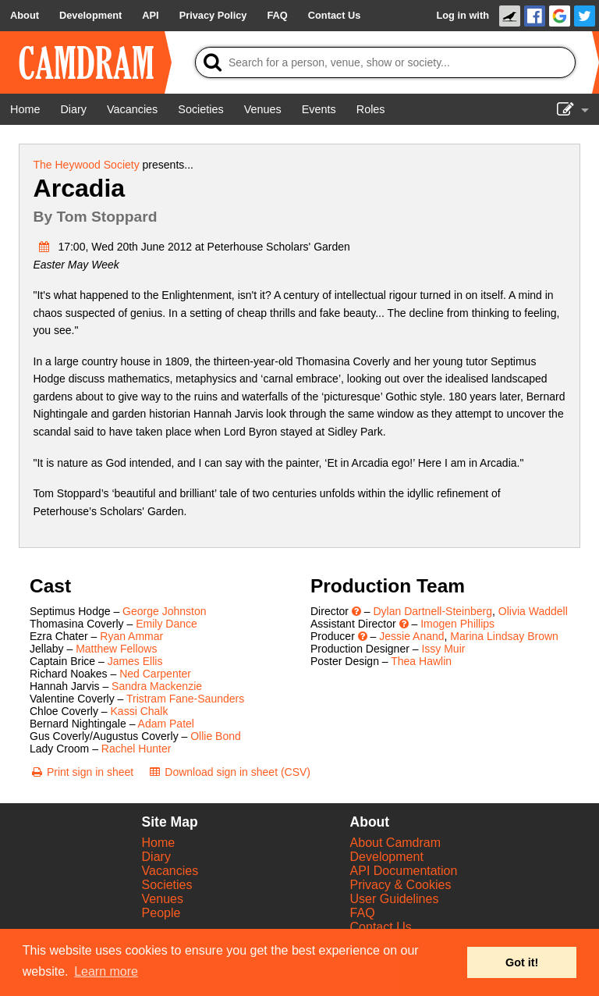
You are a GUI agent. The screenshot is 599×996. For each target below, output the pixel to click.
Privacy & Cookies (401, 884)
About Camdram (395, 842)
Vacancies (170, 870)
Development (387, 856)
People (161, 913)
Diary (156, 856)
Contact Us (381, 927)
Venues (162, 898)
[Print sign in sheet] (81, 772)
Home (158, 842)
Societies (167, 884)
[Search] (385, 62)
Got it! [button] (521, 962)
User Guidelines (394, 898)
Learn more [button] (106, 971)
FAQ (362, 913)
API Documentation (404, 870)
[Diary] (73, 109)
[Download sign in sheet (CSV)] (228, 772)
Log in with (462, 15)
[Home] (25, 109)
